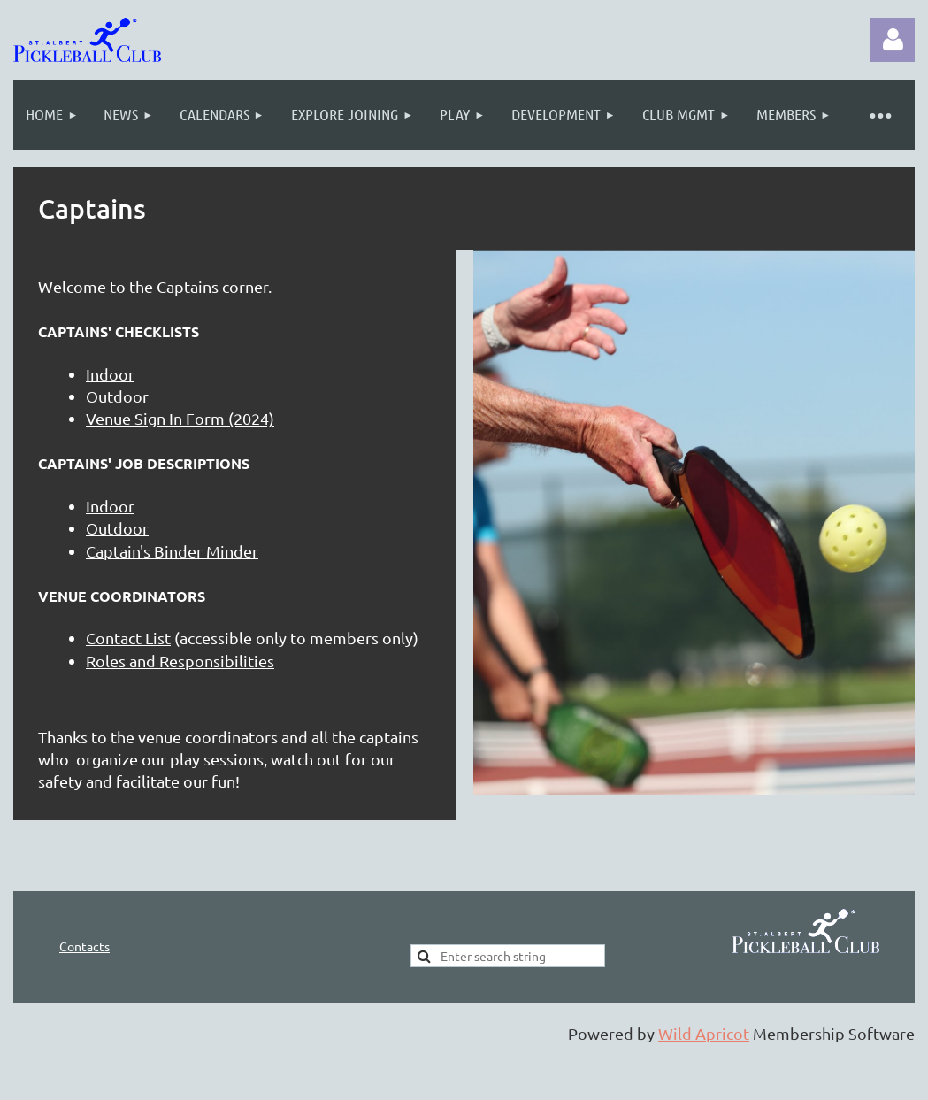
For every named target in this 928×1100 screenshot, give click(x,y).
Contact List (128, 637)
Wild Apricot (703, 1033)
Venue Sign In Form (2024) (180, 418)
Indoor (110, 374)
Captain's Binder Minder (172, 551)
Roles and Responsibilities (180, 660)
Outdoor (117, 396)
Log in (892, 40)
